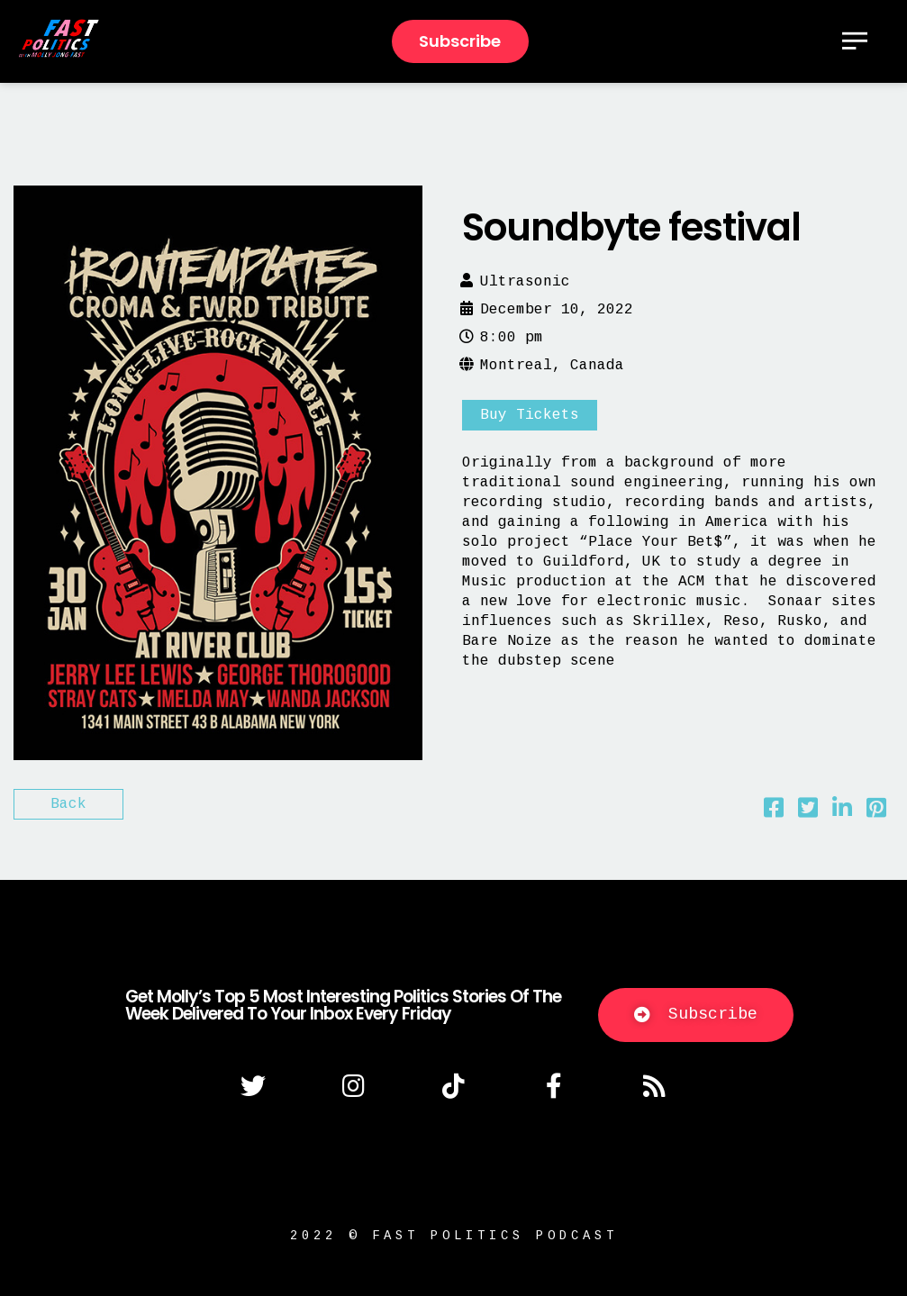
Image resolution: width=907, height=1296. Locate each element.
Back (68, 804)
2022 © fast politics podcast (454, 1235)
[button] (696, 1015)
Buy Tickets (529, 415)
